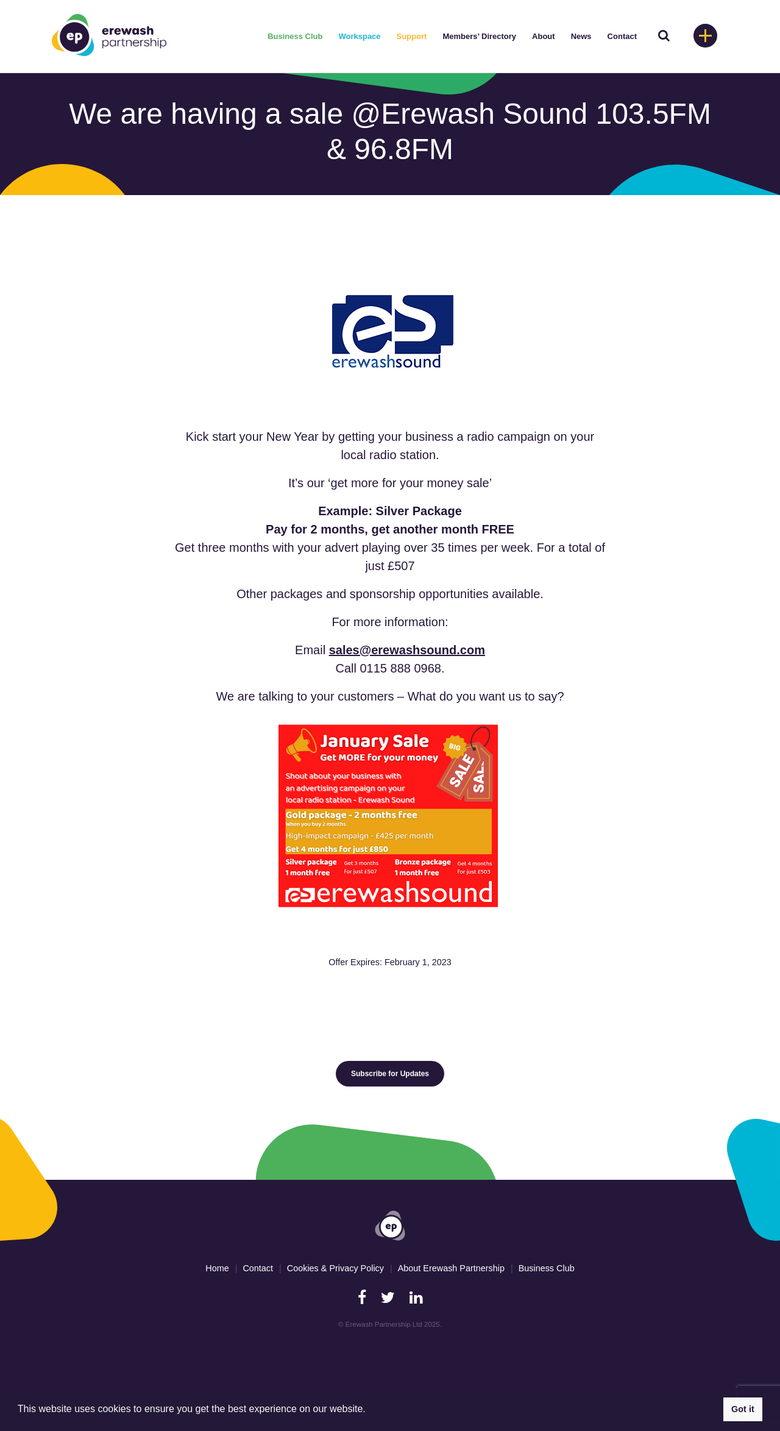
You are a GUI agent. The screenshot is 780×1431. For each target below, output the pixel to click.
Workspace (359, 36)
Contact (622, 36)
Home (217, 1268)
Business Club (295, 36)
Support (412, 36)
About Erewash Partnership (451, 1268)
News (581, 36)
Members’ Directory (479, 36)
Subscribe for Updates (390, 1073)
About (543, 36)
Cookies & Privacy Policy (335, 1268)
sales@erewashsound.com (407, 650)
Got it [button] (742, 1409)
